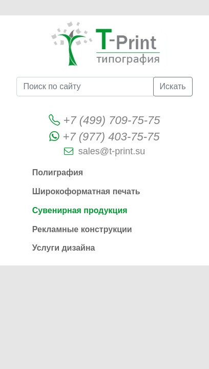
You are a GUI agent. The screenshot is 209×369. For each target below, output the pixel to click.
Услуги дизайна (63, 247)
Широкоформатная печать (86, 191)
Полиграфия (57, 172)
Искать (173, 86)
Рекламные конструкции (82, 229)
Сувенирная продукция (80, 210)
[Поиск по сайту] (84, 86)
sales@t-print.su (111, 151)
